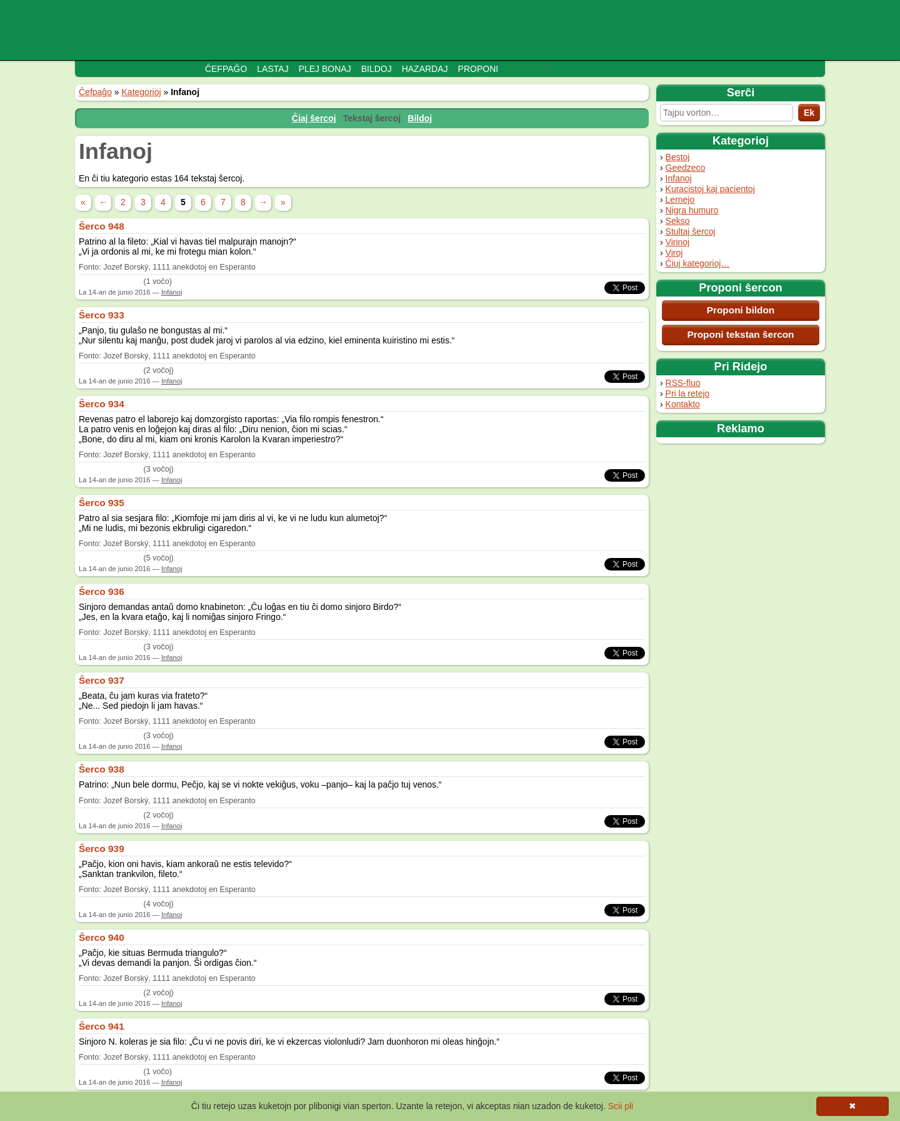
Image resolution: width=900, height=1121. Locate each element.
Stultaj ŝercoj (691, 231)
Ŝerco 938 (101, 769)
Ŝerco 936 (101, 591)
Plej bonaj (325, 69)
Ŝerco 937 (101, 680)
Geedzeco (686, 168)
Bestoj (678, 157)
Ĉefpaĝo (226, 69)
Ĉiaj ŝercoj (314, 118)
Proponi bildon (741, 310)
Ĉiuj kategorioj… (698, 263)
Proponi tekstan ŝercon (740, 334)
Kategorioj (141, 92)
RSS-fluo (683, 383)
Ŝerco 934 (101, 403)
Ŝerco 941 (101, 1026)
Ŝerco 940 (101, 937)
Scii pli (620, 1106)
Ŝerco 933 (101, 315)
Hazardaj (425, 69)
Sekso (678, 221)
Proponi (478, 69)
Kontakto (683, 404)
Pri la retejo (688, 393)
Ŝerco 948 (101, 226)
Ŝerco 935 (101, 502)
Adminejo (530, 69)
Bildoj (376, 69)
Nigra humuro (692, 210)
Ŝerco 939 (101, 848)
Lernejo (680, 200)
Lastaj (272, 69)
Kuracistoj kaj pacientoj (710, 189)
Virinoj (678, 242)
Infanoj (679, 178)
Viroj (674, 253)
